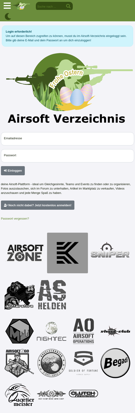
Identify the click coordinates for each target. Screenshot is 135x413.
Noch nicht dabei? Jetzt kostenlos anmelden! (37, 205)
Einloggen (13, 170)
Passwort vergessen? (15, 218)
